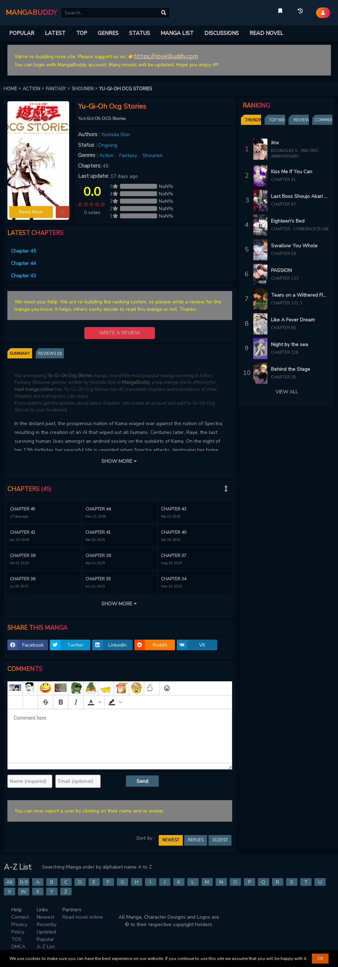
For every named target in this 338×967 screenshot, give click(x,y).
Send (142, 781)
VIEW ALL (287, 391)
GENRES (108, 33)
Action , (108, 155)
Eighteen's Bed (287, 221)
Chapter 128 (284, 352)
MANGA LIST (177, 33)
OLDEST (220, 840)
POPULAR (21, 33)
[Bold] (61, 702)
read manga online (33, 389)
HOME (13, 89)
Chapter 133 (284, 278)
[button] (63, 212)
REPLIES (196, 840)
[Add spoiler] (15, 702)
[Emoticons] (167, 688)
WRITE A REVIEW (119, 333)
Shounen (153, 155)
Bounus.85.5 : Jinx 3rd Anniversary (294, 153)
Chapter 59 (283, 253)
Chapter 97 (283, 204)
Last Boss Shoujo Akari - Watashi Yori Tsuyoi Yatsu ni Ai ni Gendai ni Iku (300, 196)
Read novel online (82, 917)
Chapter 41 (283, 179)
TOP (81, 33)
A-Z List (46, 946)
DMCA (18, 946)
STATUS (139, 33)
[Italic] (76, 702)
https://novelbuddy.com (166, 56)
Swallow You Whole (294, 245)
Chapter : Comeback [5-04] (299, 229)
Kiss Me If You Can (291, 171)
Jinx (275, 142)
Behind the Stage (290, 369)
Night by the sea (289, 344)
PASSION (281, 270)
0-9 (24, 882)
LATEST (55, 33)
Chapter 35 (283, 377)
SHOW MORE (119, 461)
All (9, 882)
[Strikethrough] (46, 702)
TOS (16, 939)
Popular (45, 939)
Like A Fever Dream (293, 319)
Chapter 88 (283, 328)
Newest (45, 917)
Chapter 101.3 (286, 303)
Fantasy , (130, 155)
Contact (20, 917)
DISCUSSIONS (221, 33)
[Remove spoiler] (30, 702)
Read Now (31, 211)
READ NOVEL (266, 33)
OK (320, 958)
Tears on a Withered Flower (300, 295)
